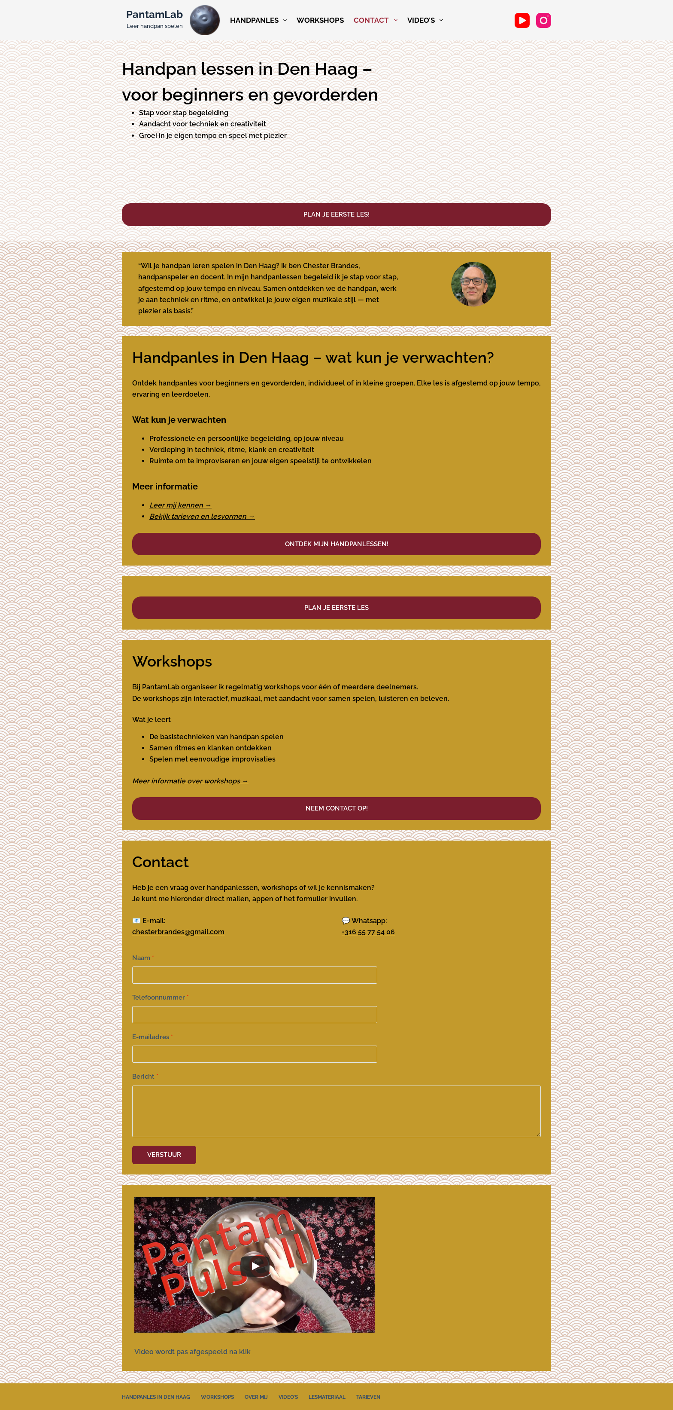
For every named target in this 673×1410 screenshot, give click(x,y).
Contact (376, 20)
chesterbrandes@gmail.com (178, 932)
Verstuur (164, 1154)
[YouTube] (522, 20)
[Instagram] (543, 20)
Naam (143, 958)
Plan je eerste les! (336, 214)
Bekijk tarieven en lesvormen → (202, 516)
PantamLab (154, 14)
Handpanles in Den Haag (156, 1395)
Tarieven (368, 1395)
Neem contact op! (337, 808)
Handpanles (259, 20)
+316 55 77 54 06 (368, 932)
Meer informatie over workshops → (190, 781)
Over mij (256, 1395)
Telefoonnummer (160, 997)
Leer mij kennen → (180, 505)
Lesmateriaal (327, 1395)
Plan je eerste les (336, 608)
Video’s (426, 20)
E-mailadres (152, 1037)
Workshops (320, 20)
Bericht (145, 1076)
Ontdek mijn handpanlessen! (336, 544)
